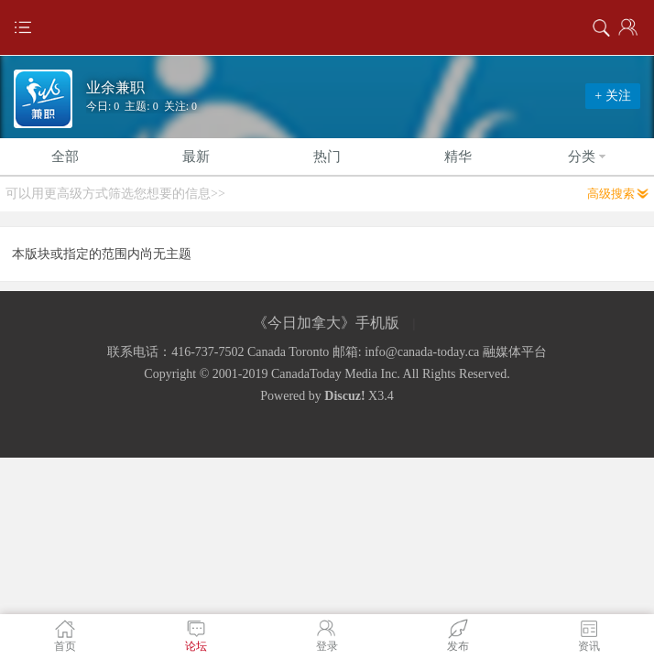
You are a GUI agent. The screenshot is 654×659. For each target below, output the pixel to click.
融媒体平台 (515, 352)
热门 (327, 156)
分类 (589, 156)
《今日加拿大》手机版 (326, 322)
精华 (458, 156)
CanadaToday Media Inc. (335, 374)
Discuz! (344, 396)
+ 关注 (612, 96)
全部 (65, 156)
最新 (196, 156)
